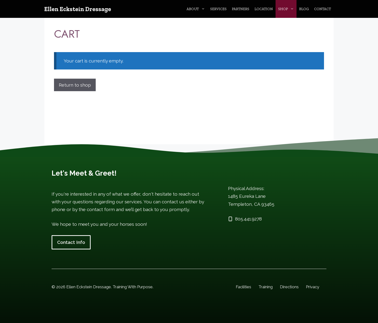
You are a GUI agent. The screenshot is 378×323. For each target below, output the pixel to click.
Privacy (312, 286)
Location (264, 9)
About (197, 9)
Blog (304, 9)
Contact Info (71, 242)
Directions (289, 286)
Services (218, 9)
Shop (287, 9)
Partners (240, 9)
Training (265, 286)
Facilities (243, 286)
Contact (322, 9)
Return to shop (75, 85)
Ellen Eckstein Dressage (77, 9)
